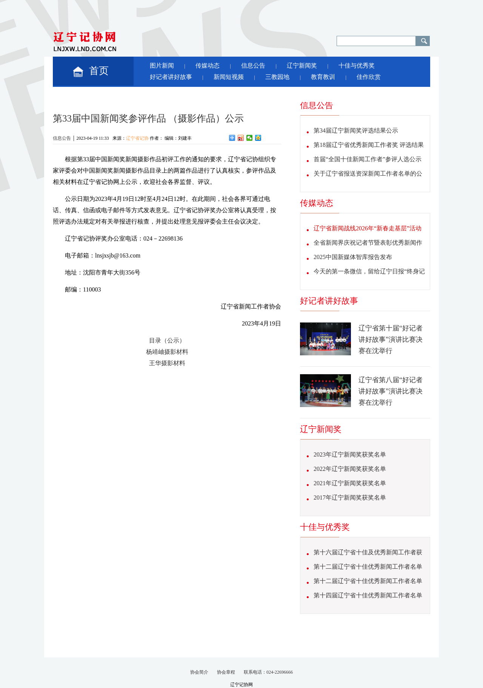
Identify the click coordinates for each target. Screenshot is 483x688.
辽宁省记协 (137, 138)
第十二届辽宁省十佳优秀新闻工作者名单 (368, 566)
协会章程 (226, 672)
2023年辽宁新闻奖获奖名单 (350, 454)
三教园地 (277, 77)
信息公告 (253, 65)
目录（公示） (167, 340)
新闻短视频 (229, 77)
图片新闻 (162, 65)
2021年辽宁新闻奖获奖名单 (350, 483)
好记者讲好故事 (171, 77)
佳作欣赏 (369, 77)
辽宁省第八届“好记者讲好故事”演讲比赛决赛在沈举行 (390, 391)
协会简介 (199, 672)
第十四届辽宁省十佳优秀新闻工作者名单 (368, 595)
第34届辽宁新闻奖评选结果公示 (356, 130)
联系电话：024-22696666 (268, 672)
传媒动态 (207, 65)
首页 (99, 70)
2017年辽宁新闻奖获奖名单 (350, 497)
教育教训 (323, 77)
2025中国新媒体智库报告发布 (353, 257)
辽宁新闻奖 (302, 65)
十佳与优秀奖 (356, 65)
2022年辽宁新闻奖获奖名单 (350, 469)
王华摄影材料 (167, 363)
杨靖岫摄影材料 (167, 352)
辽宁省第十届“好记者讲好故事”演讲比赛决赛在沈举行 (390, 339)
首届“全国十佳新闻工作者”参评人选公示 (367, 159)
